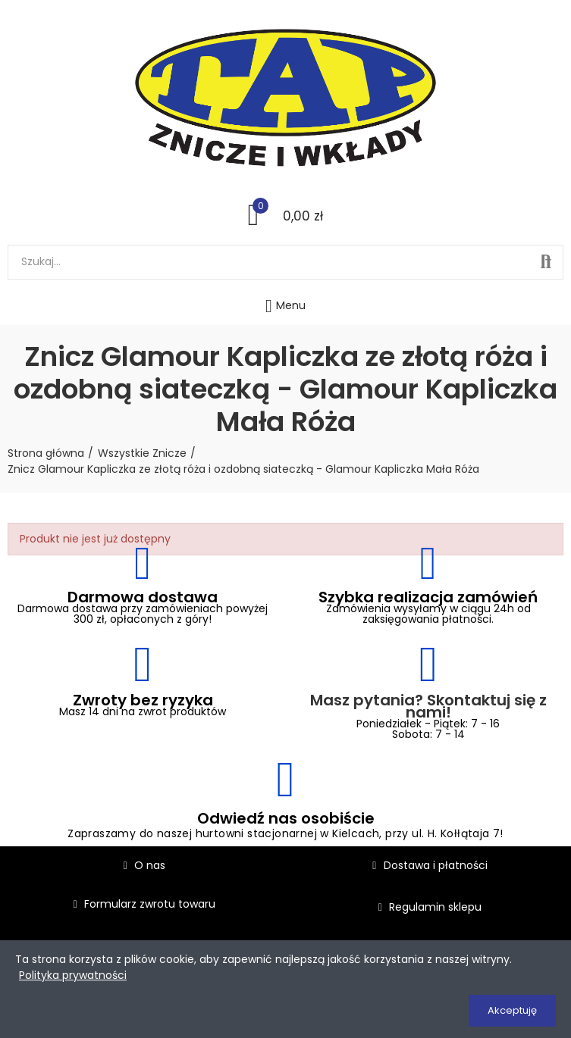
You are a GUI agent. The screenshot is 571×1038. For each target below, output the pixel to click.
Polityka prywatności (73, 975)
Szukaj (546, 262)
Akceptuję (512, 1010)
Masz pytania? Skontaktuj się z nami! (428, 706)
